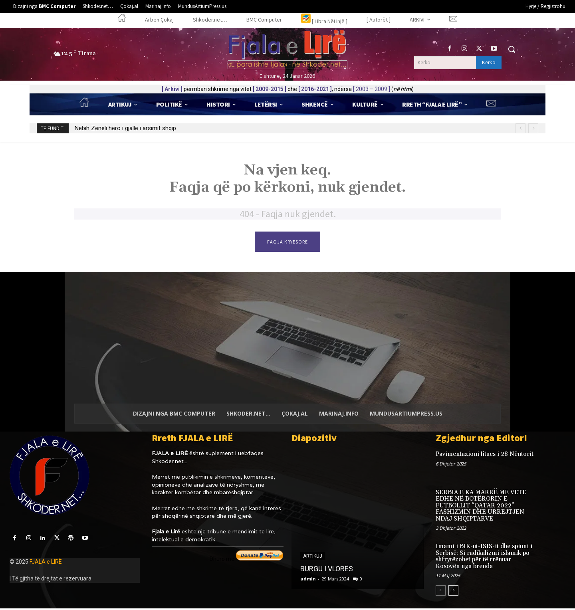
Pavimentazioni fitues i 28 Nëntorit (484, 455)
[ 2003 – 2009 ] (371, 89)
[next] (533, 128)
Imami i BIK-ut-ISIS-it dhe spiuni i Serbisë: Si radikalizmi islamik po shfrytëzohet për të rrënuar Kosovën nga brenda (484, 558)
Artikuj (312, 557)
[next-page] (453, 592)
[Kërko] (489, 62)
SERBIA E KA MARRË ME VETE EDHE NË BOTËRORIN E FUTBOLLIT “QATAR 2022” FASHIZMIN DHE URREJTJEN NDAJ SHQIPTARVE (481, 507)
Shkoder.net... (169, 462)
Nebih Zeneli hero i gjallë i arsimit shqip (125, 128)
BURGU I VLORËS (326, 570)
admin (308, 580)
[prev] (520, 128)
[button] (511, 49)
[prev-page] (441, 592)
